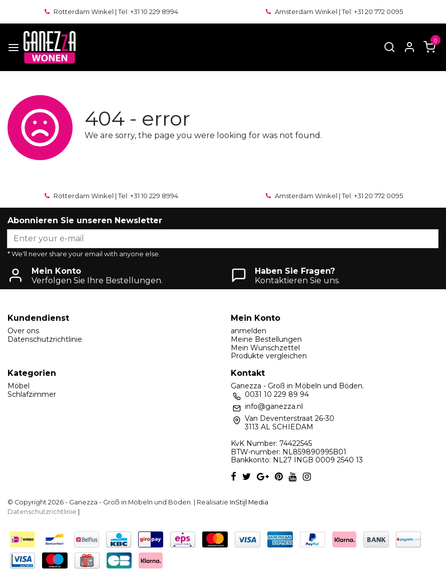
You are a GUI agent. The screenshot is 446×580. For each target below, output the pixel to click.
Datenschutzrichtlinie (45, 339)
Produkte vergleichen (269, 355)
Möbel (19, 385)
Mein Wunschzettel (265, 347)
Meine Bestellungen (266, 339)
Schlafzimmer (32, 394)
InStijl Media (248, 502)
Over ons (23, 330)
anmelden (248, 330)
